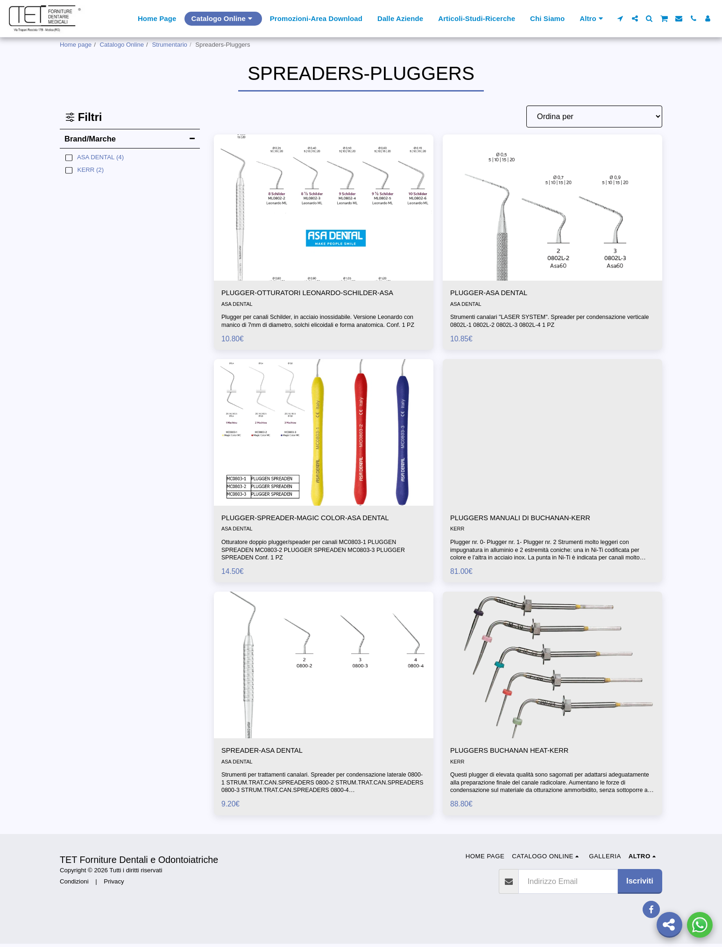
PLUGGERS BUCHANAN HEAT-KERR (517, 753)
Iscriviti (639, 884)
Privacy (114, 884)
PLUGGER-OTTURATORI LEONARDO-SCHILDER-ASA (318, 294)
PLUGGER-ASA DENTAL (494, 294)
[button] (620, 18)
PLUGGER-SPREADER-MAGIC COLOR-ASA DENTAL (316, 520)
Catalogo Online (122, 44)
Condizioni (74, 884)
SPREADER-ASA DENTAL (267, 753)
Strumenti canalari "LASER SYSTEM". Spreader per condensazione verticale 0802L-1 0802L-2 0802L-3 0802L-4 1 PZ (543, 322)
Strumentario (169, 44)
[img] (323, 207)
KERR (457, 531)
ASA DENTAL (237, 305)
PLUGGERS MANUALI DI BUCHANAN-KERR (529, 520)
